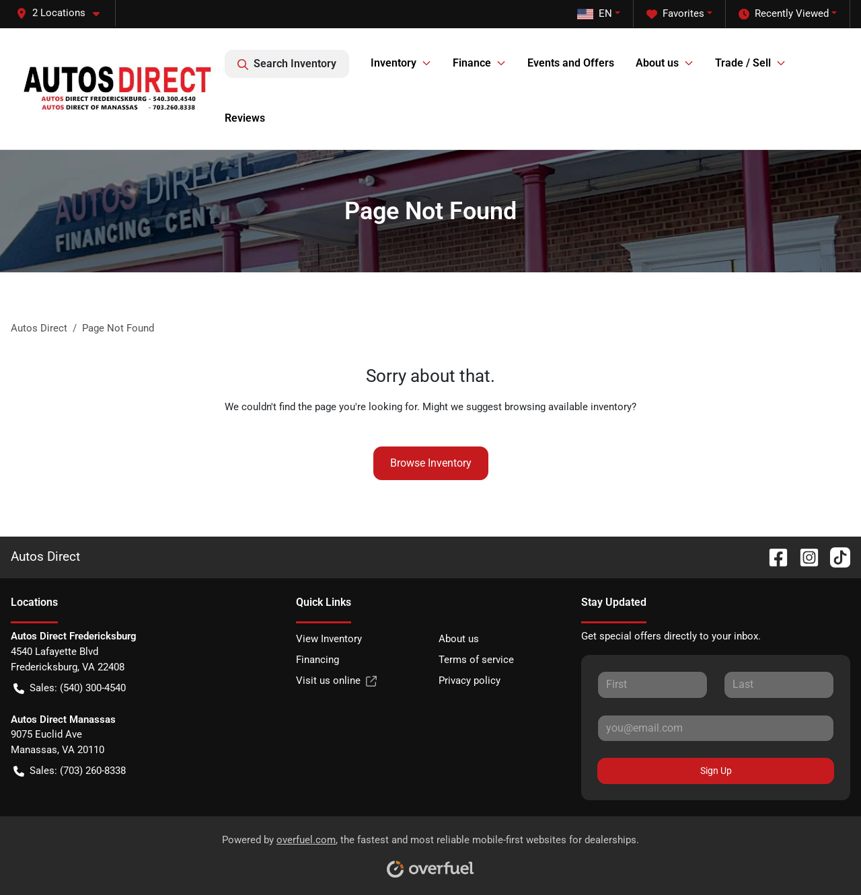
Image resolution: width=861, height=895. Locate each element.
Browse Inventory (431, 463)
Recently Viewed (784, 14)
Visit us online (336, 681)
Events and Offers (570, 62)
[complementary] (820, 854)
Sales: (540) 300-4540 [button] (69, 688)
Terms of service (476, 660)
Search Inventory (286, 64)
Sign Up (716, 770)
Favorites (675, 14)
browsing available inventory (568, 407)
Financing (317, 660)
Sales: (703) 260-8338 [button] (69, 771)
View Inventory (329, 639)
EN (594, 13)
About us (459, 639)
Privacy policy (469, 680)
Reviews (245, 118)
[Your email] (715, 728)
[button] (63, 13)
